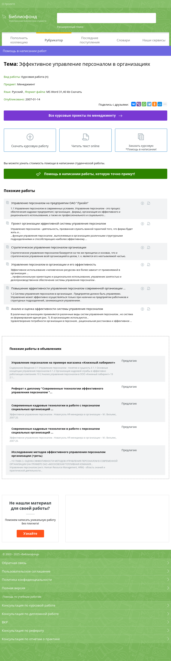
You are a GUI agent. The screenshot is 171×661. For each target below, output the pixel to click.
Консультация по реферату (23, 630)
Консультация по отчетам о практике (31, 639)
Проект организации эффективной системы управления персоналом (58, 223)
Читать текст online (85, 146)
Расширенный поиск (70, 27)
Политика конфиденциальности (27, 579)
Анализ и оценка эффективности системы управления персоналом (57, 309)
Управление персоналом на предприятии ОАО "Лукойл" (49, 203)
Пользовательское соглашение (26, 571)
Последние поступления (90, 40)
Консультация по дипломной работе (30, 614)
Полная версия (13, 588)
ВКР (5, 622)
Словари (123, 40)
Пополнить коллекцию (19, 40)
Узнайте (30, 533)
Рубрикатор (54, 40)
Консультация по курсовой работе (28, 605)
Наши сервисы (153, 40)
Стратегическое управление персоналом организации (48, 247)
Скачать (76, 92)
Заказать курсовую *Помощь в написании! (141, 147)
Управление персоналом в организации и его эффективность (53, 264)
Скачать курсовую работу (29, 146)
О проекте (8, 4)
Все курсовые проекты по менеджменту (82, 115)
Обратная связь (14, 563)
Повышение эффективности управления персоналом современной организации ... (68, 288)
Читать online (148, 203)
